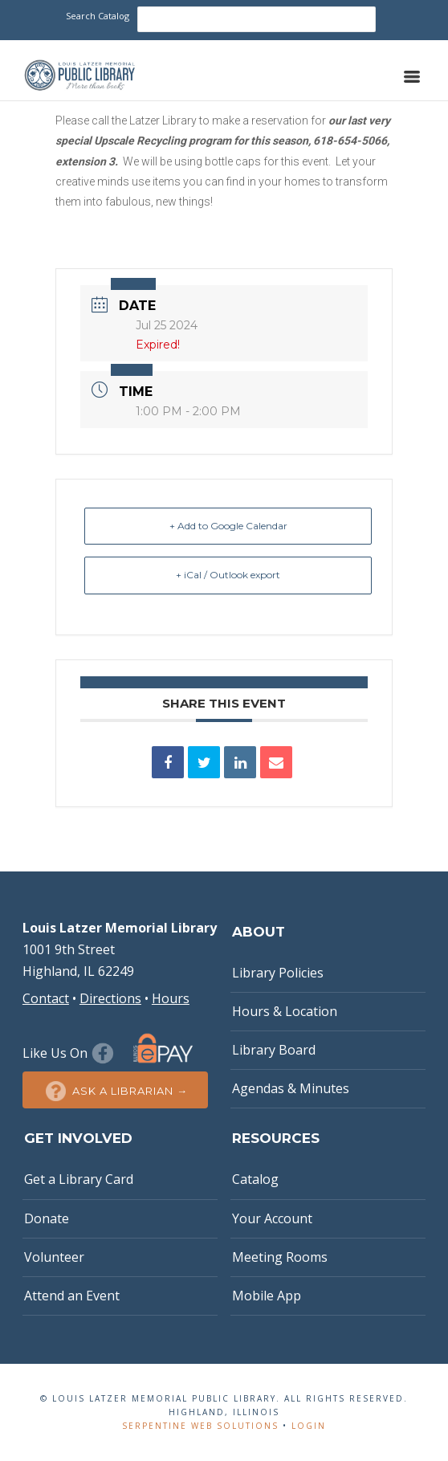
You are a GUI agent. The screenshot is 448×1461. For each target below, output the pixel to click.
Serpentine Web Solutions (200, 1425)
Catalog (255, 1179)
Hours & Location (284, 1011)
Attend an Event (72, 1295)
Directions (110, 998)
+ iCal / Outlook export (228, 575)
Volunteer (54, 1257)
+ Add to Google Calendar (228, 526)
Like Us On (70, 1053)
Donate (46, 1218)
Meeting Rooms (280, 1257)
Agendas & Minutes (290, 1088)
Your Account (272, 1218)
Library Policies (278, 972)
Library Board (274, 1050)
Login (308, 1425)
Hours (170, 998)
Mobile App (266, 1295)
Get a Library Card (78, 1179)
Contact (45, 998)
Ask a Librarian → (115, 1091)
